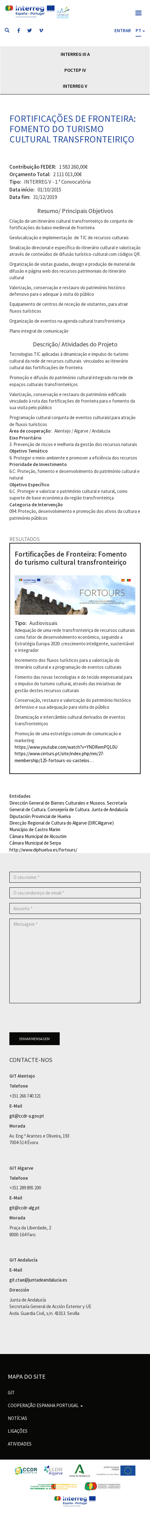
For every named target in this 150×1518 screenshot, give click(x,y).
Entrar (122, 30)
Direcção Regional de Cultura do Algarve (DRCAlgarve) (61, 823)
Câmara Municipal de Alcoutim (38, 836)
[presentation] (56, 1020)
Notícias (17, 1418)
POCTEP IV (75, 70)
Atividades (20, 1444)
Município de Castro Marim (34, 829)
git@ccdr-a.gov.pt (26, 1116)
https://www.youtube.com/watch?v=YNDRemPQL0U (66, 747)
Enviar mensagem (34, 1038)
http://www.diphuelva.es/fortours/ (43, 850)
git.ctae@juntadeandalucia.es (38, 1280)
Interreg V (75, 86)
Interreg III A (75, 54)
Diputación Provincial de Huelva (40, 816)
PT (138, 30)
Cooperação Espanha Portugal (45, 1405)
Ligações (18, 1431)
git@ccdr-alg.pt (24, 1208)
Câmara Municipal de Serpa (35, 843)
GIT (11, 1393)
